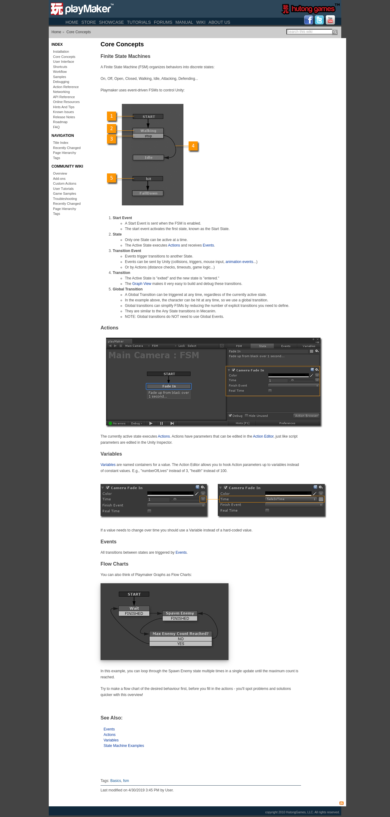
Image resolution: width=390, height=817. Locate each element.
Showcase (111, 22)
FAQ (56, 127)
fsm (126, 781)
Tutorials (139, 22)
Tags (56, 158)
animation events (239, 262)
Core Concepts (78, 32)
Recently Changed (67, 148)
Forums (163, 22)
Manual (184, 22)
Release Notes (64, 117)
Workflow (60, 71)
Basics (115, 781)
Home (72, 22)
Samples (59, 77)
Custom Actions (64, 183)
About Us (219, 22)
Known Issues (63, 112)
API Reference (64, 97)
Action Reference (66, 87)
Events (208, 245)
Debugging (61, 81)
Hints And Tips (63, 107)
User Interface (63, 61)
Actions (174, 245)
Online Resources (66, 102)
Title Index (60, 142)
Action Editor (263, 436)
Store (88, 22)
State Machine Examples (124, 746)
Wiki (200, 22)
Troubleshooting (65, 199)
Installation (61, 51)
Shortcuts (60, 67)
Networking (61, 92)
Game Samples (64, 193)
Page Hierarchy (64, 153)
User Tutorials (63, 188)
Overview (60, 173)
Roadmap (60, 122)
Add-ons (59, 178)
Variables (108, 465)
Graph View (141, 284)
